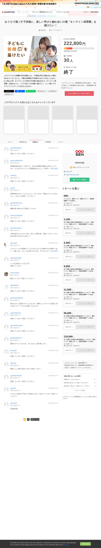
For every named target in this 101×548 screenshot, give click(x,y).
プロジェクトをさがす (62, 12)
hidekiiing (13, 363)
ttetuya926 (13, 350)
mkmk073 (13, 175)
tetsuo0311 (13, 403)
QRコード (9, 94)
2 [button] (28, 419)
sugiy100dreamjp (15, 313)
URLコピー (41, 91)
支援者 (35, 142)
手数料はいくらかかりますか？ (79, 379)
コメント (61, 142)
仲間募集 (48, 142)
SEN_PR (69, 171)
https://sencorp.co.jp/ (72, 174)
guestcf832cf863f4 (16, 148)
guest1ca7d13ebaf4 (16, 215)
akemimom (13, 243)
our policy (66, 545)
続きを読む (54, 168)
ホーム (10, 142)
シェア (19, 91)
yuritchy (12, 188)
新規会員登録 (94, 12)
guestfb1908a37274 (16, 338)
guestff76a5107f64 (16, 375)
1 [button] (24, 419)
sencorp (42, 30)
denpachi (13, 388)
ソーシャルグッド (55, 30)
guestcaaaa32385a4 (16, 298)
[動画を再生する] (31, 54)
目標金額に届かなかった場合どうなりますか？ (79, 382)
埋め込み (52, 91)
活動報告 (23, 142)
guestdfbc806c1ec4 (16, 203)
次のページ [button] (35, 419)
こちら (83, 396)
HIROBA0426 (14, 285)
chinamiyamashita (15, 258)
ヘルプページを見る (79, 390)
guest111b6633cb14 (16, 160)
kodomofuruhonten (16, 228)
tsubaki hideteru (15, 273)
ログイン (86, 12)
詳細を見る (69, 209)
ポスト (9, 91)
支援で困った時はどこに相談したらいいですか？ (79, 386)
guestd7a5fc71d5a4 (16, 325)
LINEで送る (31, 91)
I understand (85, 544)
